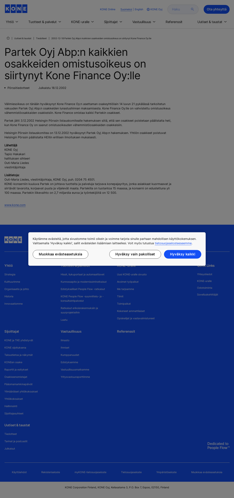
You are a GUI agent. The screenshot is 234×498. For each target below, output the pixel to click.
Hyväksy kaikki (182, 254)
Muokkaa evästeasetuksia (60, 254)
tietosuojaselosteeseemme (173, 243)
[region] (117, 249)
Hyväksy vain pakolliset (135, 254)
